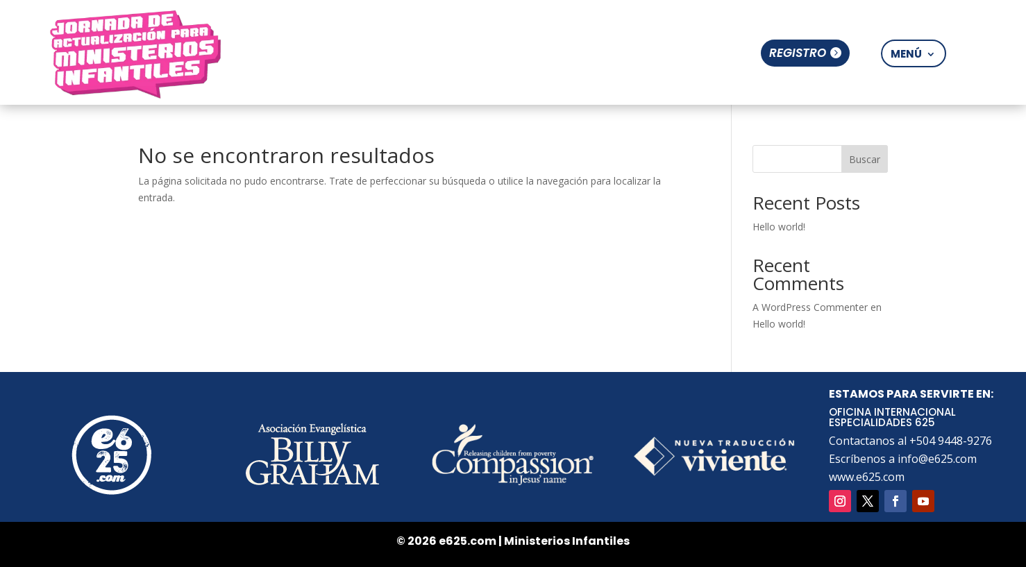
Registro (797, 52)
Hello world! (778, 226)
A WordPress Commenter (810, 307)
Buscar (864, 159)
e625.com (467, 541)
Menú (906, 54)
